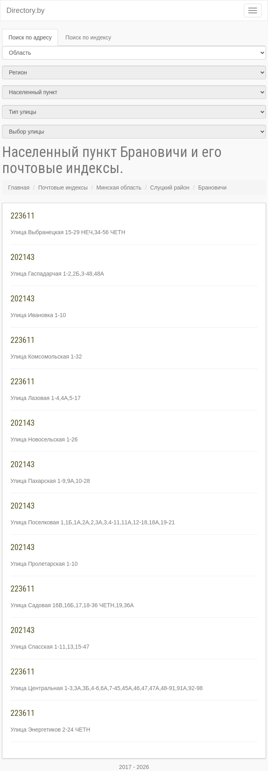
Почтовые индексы (63, 187)
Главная (18, 187)
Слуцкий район (170, 187)
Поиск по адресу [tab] (30, 37)
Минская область (119, 187)
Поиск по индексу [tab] (88, 37)
